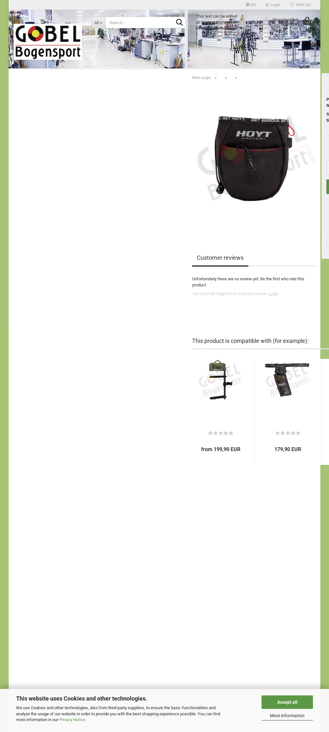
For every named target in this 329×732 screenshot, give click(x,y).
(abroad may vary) (296, 154)
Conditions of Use (29, 593)
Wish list (300, 5)
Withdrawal (23, 578)
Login (272, 5)
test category (34, 132)
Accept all (287, 702)
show (28, 295)
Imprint (19, 548)
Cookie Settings (27, 616)
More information (287, 715)
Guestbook (23, 556)
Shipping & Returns (30, 601)
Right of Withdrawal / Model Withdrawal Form (54, 586)
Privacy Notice (72, 719)
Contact (20, 563)
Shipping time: (261, 145)
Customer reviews (147, 285)
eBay (17, 571)
